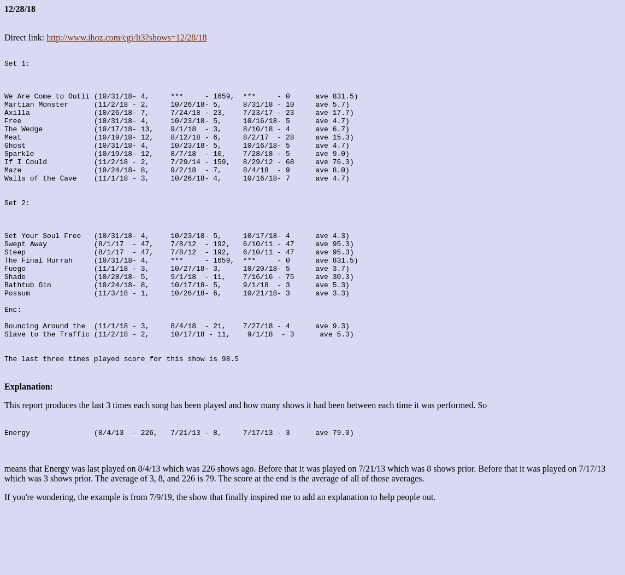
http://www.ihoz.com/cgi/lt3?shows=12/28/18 (126, 37)
